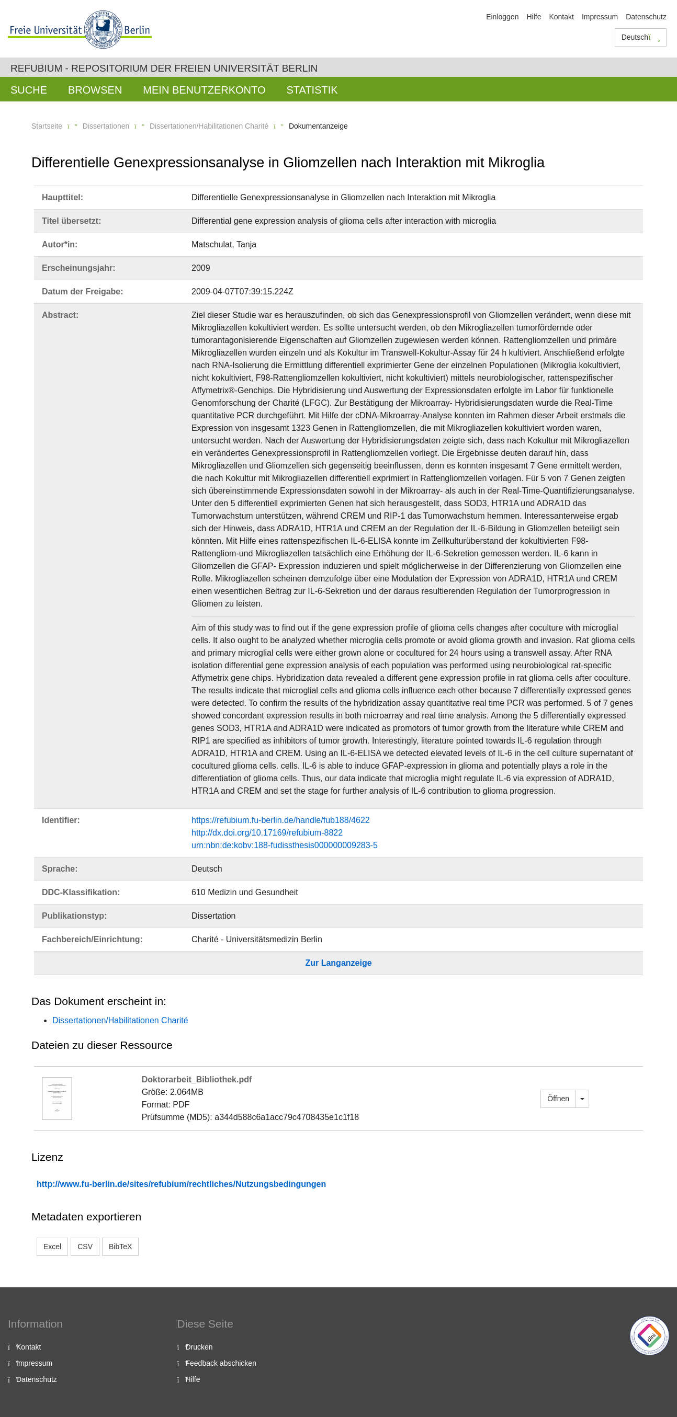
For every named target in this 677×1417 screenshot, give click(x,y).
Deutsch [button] (641, 37)
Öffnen (558, 1098)
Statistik (311, 90)
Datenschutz (646, 17)
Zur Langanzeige (338, 962)
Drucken (199, 1347)
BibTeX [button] (120, 1246)
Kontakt (561, 17)
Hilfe (533, 17)
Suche (28, 90)
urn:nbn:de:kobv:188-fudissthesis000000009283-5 (284, 845)
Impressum (600, 17)
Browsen (95, 90)
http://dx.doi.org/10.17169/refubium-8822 (267, 832)
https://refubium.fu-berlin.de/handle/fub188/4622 (280, 820)
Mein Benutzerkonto (204, 90)
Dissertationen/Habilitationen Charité (209, 126)
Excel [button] (52, 1246)
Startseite (46, 126)
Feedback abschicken (221, 1363)
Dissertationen (106, 126)
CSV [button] (85, 1246)
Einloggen (502, 17)
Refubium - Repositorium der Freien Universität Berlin (164, 68)
